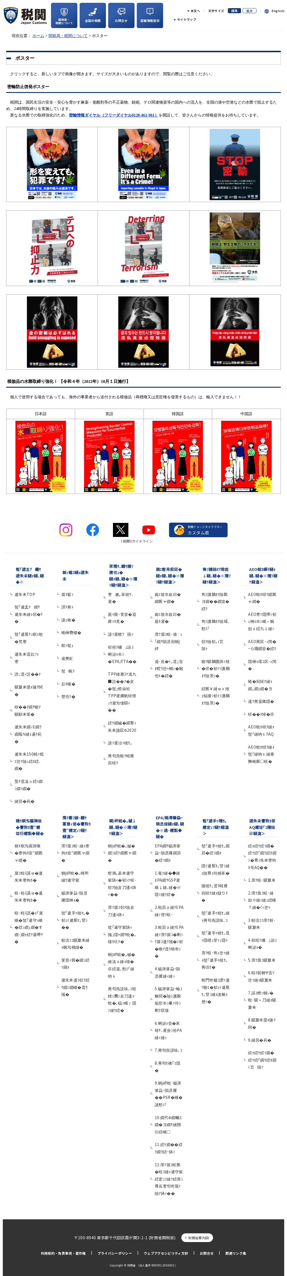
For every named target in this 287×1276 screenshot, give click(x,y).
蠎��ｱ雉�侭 (261, 714)
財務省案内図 (198, 1237)
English (278, 11)
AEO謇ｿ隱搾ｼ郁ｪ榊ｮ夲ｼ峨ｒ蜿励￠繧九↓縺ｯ (262, 621)
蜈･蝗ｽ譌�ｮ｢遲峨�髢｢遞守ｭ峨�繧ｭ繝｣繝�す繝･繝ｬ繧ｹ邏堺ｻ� (29, 927)
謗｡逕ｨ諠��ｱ (28, 674)
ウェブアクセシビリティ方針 (166, 1253)
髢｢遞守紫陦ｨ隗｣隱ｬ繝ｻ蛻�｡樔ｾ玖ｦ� (122, 934)
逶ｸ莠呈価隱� (261, 701)
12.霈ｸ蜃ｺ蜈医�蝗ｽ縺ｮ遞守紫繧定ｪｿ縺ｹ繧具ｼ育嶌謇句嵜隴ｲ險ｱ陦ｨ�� (169, 1179)
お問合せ (207, 1253)
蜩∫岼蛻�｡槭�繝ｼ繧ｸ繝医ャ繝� (122, 853)
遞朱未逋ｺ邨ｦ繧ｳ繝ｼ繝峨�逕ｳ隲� (75, 987)
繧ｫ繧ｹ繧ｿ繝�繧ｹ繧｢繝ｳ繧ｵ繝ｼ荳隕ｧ (262, 1060)
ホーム (38, 35)
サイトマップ (186, 19)
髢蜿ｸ (68, 671)
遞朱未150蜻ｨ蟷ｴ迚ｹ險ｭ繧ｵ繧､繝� (29, 761)
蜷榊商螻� (71, 632)
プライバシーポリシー (115, 1253)
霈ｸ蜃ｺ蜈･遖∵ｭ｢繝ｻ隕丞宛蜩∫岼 (168, 641)
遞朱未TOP (25, 594)
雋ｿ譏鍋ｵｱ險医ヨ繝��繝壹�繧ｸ (216, 601)
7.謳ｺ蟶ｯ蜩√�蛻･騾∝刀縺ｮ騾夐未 (262, 1000)
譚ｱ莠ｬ (67, 607)
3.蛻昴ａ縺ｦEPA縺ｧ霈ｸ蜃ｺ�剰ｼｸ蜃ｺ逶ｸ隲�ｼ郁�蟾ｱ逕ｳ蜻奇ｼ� (169, 941)
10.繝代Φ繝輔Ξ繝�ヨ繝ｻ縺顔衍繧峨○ (168, 1125)
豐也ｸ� (68, 696)
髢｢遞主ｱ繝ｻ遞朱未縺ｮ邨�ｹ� (29, 614)
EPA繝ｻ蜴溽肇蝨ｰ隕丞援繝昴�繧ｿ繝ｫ (168, 853)
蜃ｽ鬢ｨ (67, 594)
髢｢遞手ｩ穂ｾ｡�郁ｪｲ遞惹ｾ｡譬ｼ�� (75, 920)
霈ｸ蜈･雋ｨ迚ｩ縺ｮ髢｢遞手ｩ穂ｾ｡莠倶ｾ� (216, 960)
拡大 (249, 10)
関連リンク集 (235, 1253)
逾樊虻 (67, 658)
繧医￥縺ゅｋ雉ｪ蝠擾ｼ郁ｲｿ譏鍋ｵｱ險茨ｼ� (216, 696)
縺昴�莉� (25, 801)
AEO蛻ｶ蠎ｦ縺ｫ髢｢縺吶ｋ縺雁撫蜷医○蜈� (261, 754)
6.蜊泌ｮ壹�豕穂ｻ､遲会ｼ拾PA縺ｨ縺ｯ (168, 1030)
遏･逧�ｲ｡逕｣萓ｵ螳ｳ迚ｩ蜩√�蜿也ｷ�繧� (169, 668)
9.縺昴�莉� (259, 1040)
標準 (234, 10)
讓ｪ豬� (68, 620)
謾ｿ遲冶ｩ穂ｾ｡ (120, 743)
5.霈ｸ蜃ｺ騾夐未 (262, 960)
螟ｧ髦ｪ (67, 645)
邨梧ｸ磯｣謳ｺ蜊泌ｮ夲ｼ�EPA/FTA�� (122, 654)
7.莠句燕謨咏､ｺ (168, 1050)
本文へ (195, 11)
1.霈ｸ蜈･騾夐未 (262, 880)
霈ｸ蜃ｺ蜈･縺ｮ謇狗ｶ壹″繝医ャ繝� (75, 853)
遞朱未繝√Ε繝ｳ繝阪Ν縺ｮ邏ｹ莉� (28, 734)
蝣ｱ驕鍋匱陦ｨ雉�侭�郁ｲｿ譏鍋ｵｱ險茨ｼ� (216, 668)
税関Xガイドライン (138, 541)
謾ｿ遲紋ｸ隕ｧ (120, 634)
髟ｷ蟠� (68, 684)
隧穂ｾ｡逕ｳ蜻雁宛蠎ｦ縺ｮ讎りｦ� (215, 893)
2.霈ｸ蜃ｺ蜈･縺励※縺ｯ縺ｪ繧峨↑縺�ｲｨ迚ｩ (262, 900)
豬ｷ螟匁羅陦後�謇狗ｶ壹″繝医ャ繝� (29, 853)
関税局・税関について (68, 35)
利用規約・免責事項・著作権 (63, 1253)
